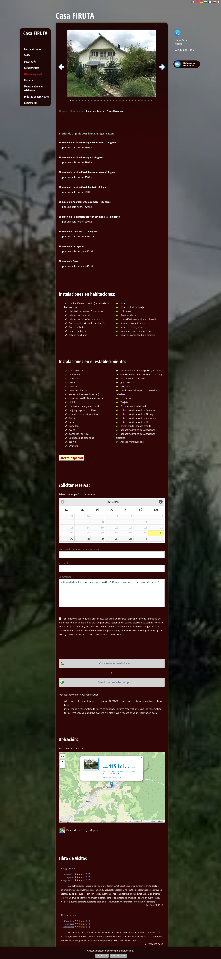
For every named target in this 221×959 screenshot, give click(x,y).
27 (71, 538)
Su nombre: (65, 563)
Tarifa (27, 55)
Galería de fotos (32, 49)
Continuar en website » (114, 663)
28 (88, 538)
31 (130, 538)
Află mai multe (118, 955)
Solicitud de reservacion (36, 96)
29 (102, 538)
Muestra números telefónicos (33, 88)
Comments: (65, 576)
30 (116, 538)
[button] (111, 784)
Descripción (30, 61)
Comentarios (30, 103)
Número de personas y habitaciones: (79, 549)
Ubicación (29, 80)
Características (31, 68)
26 (161, 533)
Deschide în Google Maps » (78, 830)
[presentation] (80, 647)
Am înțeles (102, 955)
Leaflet (128, 821)
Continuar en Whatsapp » (114, 682)
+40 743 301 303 (184, 50)
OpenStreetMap (149, 821)
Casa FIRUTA (35, 33)
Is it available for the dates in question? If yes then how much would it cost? (112, 593)
